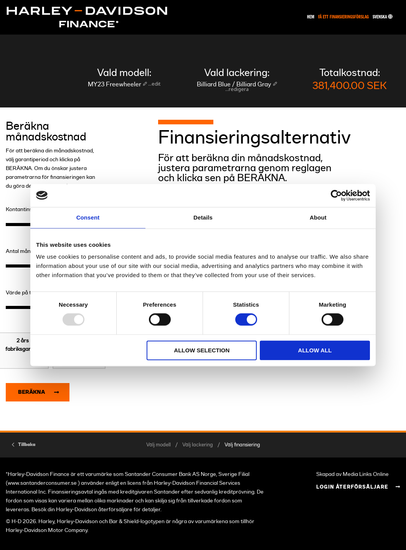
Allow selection (201, 350)
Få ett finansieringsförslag (343, 17)
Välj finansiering (242, 445)
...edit (153, 83)
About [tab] (318, 217)
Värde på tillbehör (27, 293)
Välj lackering (197, 445)
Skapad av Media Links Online (352, 474)
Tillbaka (26, 444)
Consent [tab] (88, 217)
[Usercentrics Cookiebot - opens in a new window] (336, 195)
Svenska (383, 17)
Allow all (315, 350)
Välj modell (158, 445)
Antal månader (24, 251)
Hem (310, 17)
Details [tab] (203, 217)
